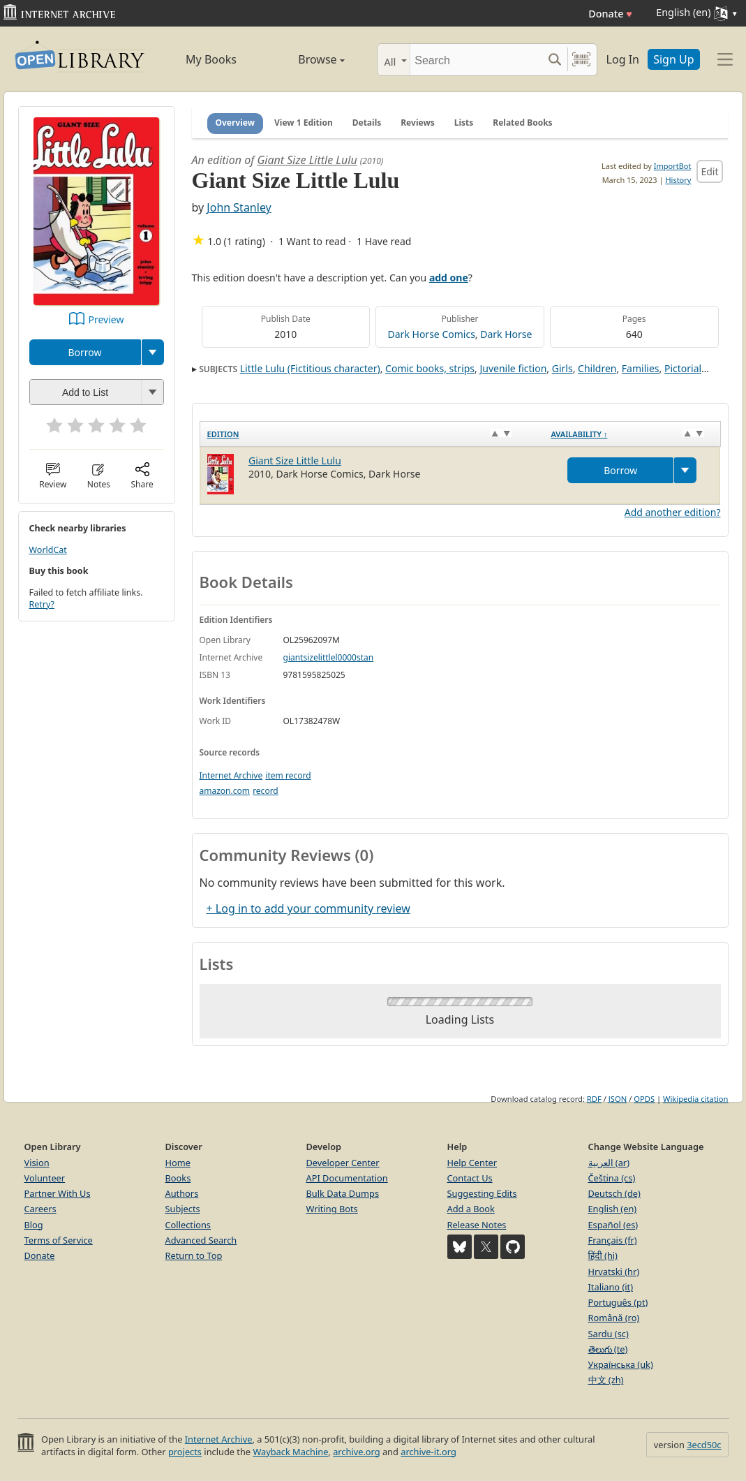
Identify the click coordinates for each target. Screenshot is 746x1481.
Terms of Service (58, 1240)
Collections (188, 1224)
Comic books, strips (430, 368)
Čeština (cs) (612, 1178)
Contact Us (470, 1178)
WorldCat (48, 550)
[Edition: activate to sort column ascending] (372, 433)
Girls (562, 368)
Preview (106, 319)
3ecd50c (704, 1444)
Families (640, 368)
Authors (182, 1193)
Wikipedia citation (695, 1098)
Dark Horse (506, 334)
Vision (37, 1162)
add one (448, 277)
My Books (211, 59)
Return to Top (194, 1255)
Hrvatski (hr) (614, 1271)
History (678, 180)
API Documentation (347, 1178)
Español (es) (613, 1224)
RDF (594, 1098)
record (265, 791)
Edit (709, 171)
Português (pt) (618, 1302)
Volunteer (45, 1178)
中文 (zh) (606, 1379)
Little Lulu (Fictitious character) (310, 368)
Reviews (417, 122)
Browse (306, 59)
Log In (622, 59)
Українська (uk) (620, 1364)
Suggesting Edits (482, 1193)
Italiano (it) (611, 1287)
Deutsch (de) (614, 1193)
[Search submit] (555, 59)
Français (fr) (612, 1240)
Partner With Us (57, 1193)
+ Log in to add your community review (308, 908)
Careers (40, 1208)
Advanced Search (201, 1240)
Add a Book (471, 1208)
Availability (579, 434)
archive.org (356, 1451)
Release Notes (477, 1224)
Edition (223, 434)
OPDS (644, 1098)
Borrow (84, 352)
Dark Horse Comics (431, 334)
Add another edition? (673, 512)
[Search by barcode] (581, 59)
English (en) (612, 1208)
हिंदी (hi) (603, 1255)
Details (367, 122)
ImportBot (673, 166)
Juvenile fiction (512, 368)
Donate (610, 13)
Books (178, 1178)
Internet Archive (231, 775)
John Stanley (239, 207)
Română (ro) (614, 1317)
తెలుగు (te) (608, 1349)
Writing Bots (332, 1208)
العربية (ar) (608, 1162)
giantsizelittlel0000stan (328, 657)
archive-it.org (428, 1451)
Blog (33, 1224)
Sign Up (673, 59)
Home (178, 1162)
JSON (618, 1098)
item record (288, 775)
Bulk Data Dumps (343, 1193)
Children (597, 368)
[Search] (476, 59)
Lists (464, 122)
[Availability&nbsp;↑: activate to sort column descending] (632, 433)
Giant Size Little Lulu (307, 160)
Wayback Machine (290, 1451)
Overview (235, 122)
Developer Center (343, 1162)
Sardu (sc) (608, 1333)
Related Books (522, 122)
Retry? (41, 604)
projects (185, 1451)
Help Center (472, 1162)
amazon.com (225, 791)
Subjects (182, 1208)
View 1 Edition (303, 122)
